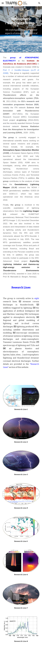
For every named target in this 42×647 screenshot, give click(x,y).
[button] (2, 3)
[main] (21, 21)
